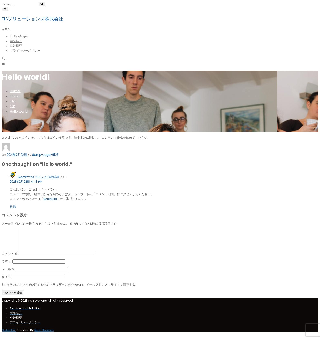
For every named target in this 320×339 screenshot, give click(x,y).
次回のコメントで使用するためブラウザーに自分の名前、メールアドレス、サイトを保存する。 (72, 289)
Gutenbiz (9, 335)
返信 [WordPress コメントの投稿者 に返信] (13, 206)
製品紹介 (16, 41)
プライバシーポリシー (25, 50)
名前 (7, 266)
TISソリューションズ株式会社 (32, 19)
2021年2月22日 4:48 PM (26, 181)
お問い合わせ (19, 36)
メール (8, 274)
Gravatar (50, 199)
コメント (10, 258)
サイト (6, 282)
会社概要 (16, 46)
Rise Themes (44, 335)
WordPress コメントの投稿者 (38, 177)
